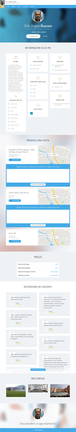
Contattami (45, 36)
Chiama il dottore (14, 159)
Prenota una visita (38, 430)
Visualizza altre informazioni (38, 369)
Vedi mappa (54, 154)
